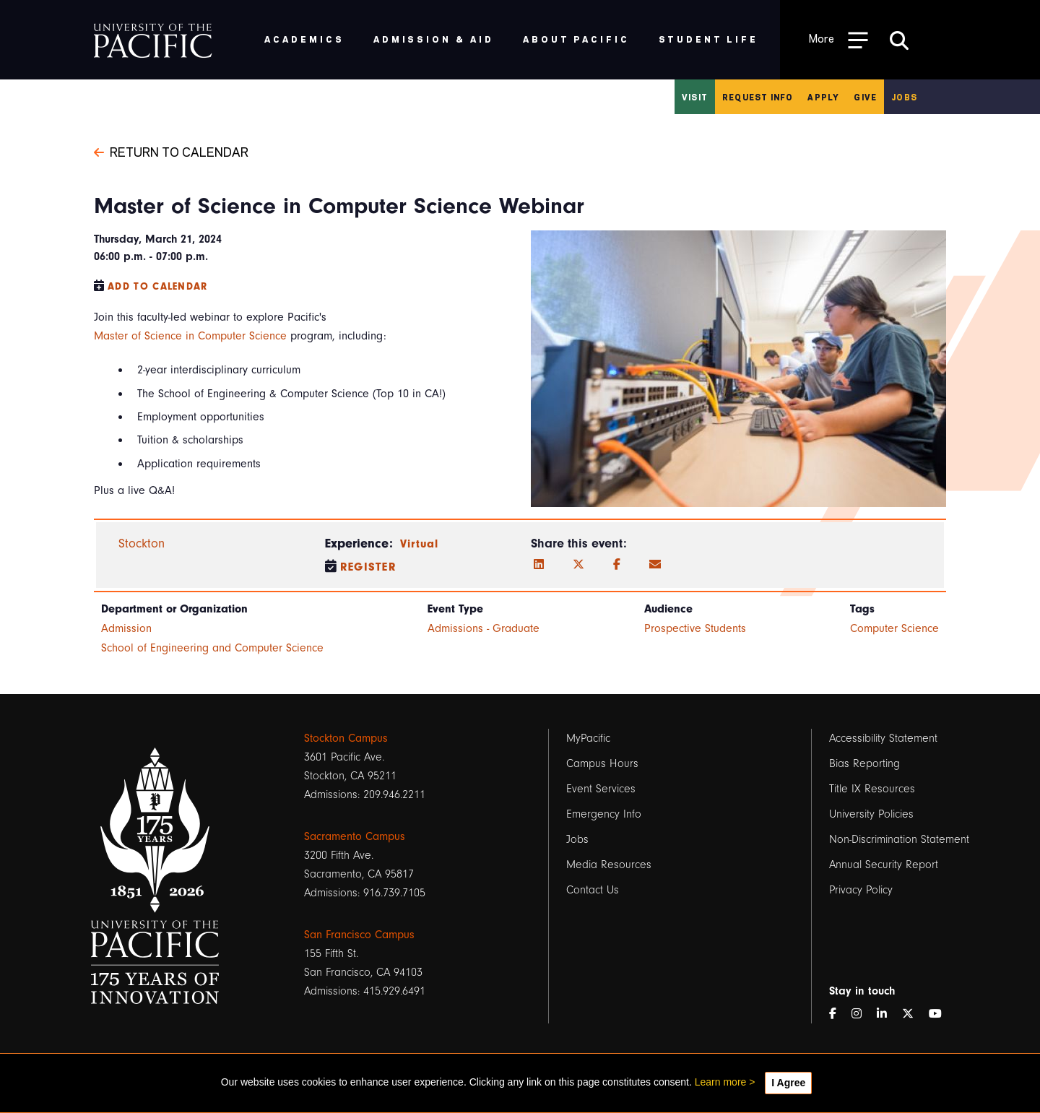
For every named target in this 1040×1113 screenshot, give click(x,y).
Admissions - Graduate (484, 628)
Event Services (601, 788)
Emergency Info (603, 813)
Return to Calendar (171, 151)
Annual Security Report (883, 864)
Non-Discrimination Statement (899, 839)
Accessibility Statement (883, 738)
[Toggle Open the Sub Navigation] (838, 39)
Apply (823, 97)
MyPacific (588, 738)
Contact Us (592, 889)
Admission (126, 628)
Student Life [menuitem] (709, 39)
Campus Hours (602, 763)
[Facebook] (616, 565)
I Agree (788, 1082)
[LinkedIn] (539, 565)
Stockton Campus (346, 738)
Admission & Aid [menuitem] (433, 39)
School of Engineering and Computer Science (212, 647)
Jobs (904, 97)
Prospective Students (695, 628)
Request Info (757, 97)
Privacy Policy (861, 889)
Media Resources (608, 864)
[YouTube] (941, 1014)
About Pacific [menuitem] (576, 39)
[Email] (655, 565)
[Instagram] (862, 1014)
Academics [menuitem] (304, 39)
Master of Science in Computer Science (190, 335)
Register (368, 566)
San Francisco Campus (359, 934)
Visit (695, 97)
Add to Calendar (158, 286)
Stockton (141, 543)
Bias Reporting (864, 763)
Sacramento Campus (354, 836)
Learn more (721, 1082)
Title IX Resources (872, 788)
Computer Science (894, 628)
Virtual (419, 543)
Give (865, 97)
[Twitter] (578, 565)
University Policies (871, 813)
